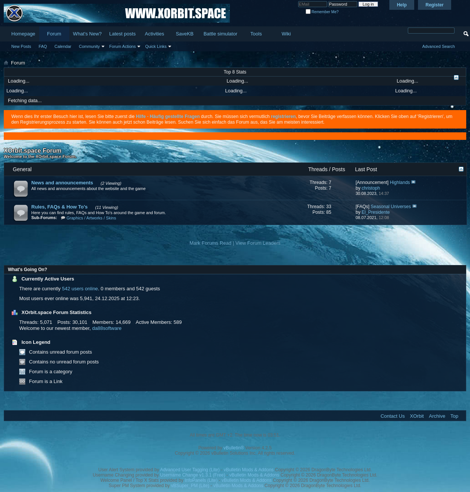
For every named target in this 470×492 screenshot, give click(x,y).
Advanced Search (438, 46)
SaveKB (184, 34)
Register (435, 5)
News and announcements (62, 182)
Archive (437, 416)
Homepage (23, 34)
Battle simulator (220, 34)
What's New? (87, 34)
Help (402, 5)
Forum (54, 34)
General (22, 169)
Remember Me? (322, 12)
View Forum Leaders (258, 243)
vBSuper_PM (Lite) (190, 485)
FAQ (43, 46)
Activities (154, 34)
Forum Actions (122, 46)
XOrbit (417, 416)
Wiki (286, 34)
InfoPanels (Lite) (201, 480)
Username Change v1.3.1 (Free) (192, 475)
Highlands (400, 182)
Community (89, 46)
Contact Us (393, 416)
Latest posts (122, 34)
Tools (256, 34)
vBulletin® (234, 448)
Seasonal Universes (391, 206)
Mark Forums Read (210, 243)
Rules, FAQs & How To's (59, 207)
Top (454, 416)
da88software (106, 328)
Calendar (63, 46)
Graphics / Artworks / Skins (91, 218)
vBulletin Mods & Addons (249, 469)
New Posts (21, 46)
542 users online (80, 288)
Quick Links (156, 46)
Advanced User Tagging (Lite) (190, 469)
